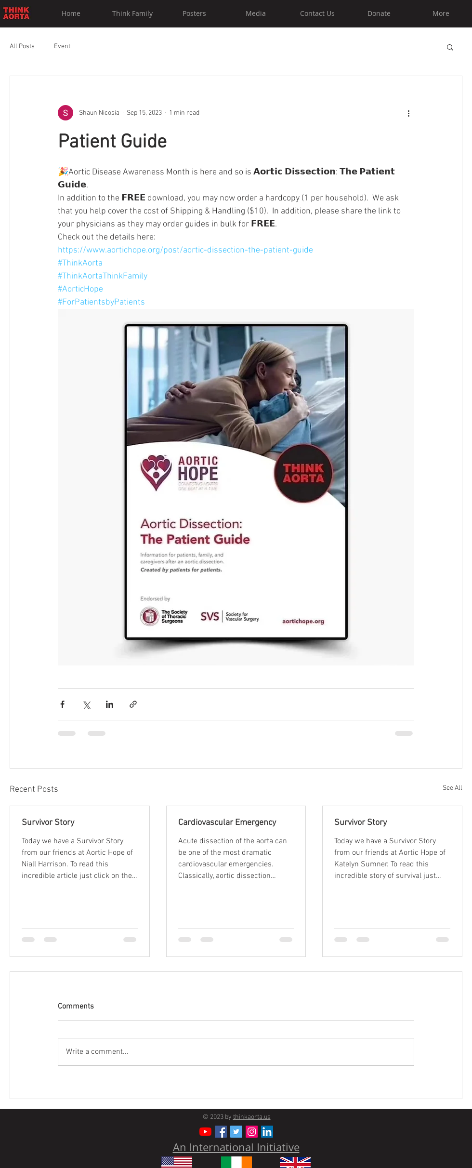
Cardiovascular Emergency (227, 823)
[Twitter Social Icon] (236, 1132)
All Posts (22, 46)
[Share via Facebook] (62, 704)
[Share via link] (133, 704)
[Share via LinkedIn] (109, 704)
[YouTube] (205, 1132)
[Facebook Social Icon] (221, 1132)
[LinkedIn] (267, 1132)
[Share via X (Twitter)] (86, 704)
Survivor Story (48, 823)
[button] (450, 47)
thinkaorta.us (252, 1117)
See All (452, 788)
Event (62, 46)
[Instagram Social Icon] (252, 1132)
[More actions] (408, 113)
